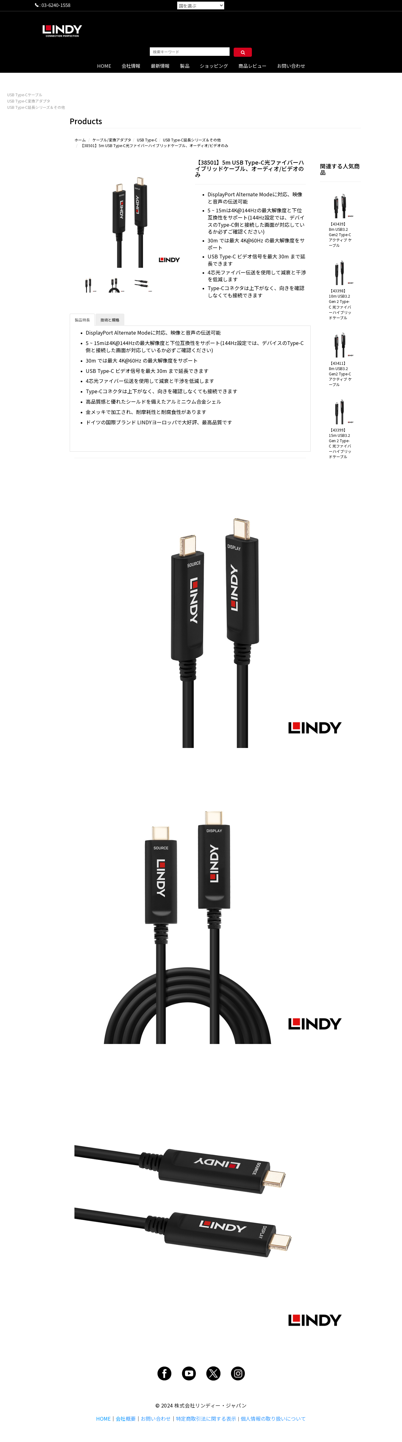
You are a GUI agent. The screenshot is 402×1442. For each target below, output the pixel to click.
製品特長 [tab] (82, 319)
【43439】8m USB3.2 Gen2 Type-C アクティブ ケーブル (340, 234)
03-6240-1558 (55, 5)
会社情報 (131, 65)
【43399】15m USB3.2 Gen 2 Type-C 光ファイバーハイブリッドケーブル (340, 443)
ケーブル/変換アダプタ (111, 139)
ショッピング (214, 65)
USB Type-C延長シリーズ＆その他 (36, 107)
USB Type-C (147, 139)
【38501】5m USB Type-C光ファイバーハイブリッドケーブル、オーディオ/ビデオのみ (154, 145)
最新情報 (160, 65)
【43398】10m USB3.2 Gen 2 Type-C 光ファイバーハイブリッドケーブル (340, 304)
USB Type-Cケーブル (24, 94)
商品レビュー (252, 65)
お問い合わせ (291, 65)
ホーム (80, 139)
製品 (184, 65)
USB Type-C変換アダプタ (28, 100)
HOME (104, 65)
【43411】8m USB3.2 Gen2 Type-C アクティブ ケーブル (340, 373)
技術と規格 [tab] (109, 319)
